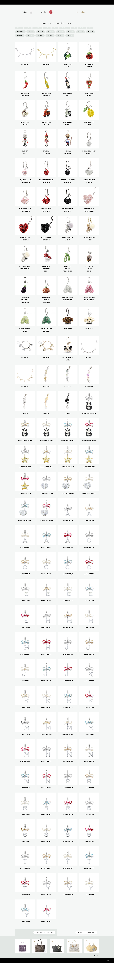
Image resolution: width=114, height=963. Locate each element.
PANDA (82, 28)
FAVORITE (107, 2)
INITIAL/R (40, 35)
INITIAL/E (60, 31)
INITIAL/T (60, 35)
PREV (12, 946)
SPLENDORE (20, 31)
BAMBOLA (37, 28)
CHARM (80, 7)
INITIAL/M (19, 35)
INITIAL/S (50, 35)
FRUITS (27, 28)
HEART (46, 28)
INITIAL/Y (70, 35)
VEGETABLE (64, 28)
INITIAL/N (30, 35)
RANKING (93, 2)
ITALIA (18, 28)
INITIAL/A (40, 31)
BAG (34, 7)
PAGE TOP (96, 955)
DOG (74, 28)
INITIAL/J (80, 31)
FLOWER (31, 31)
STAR (55, 28)
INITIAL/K (90, 31)
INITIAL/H (70, 31)
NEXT (102, 946)
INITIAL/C (50, 31)
